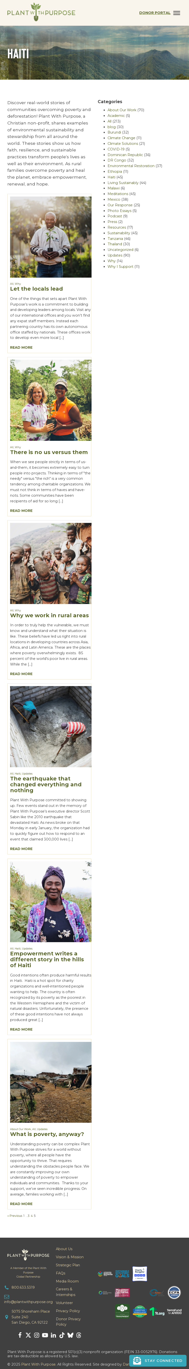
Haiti (18, 773)
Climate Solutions (123, 143)
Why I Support (120, 266)
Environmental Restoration (131, 166)
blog (112, 127)
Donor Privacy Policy (68, 1322)
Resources (117, 227)
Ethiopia (115, 171)
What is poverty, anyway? (47, 1134)
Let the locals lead (36, 288)
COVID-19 (116, 149)
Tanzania (115, 238)
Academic (116, 115)
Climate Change (121, 138)
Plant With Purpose (38, 1364)
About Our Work (20, 1129)
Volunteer (64, 1303)
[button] (158, 1361)
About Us (64, 1249)
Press (112, 222)
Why (18, 283)
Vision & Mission (70, 1257)
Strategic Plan (68, 1265)
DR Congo (117, 160)
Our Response (120, 205)
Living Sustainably (123, 183)
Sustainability (119, 233)
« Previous (14, 1216)
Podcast (115, 216)
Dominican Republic (125, 155)
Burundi (114, 132)
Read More (21, 347)
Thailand (115, 244)
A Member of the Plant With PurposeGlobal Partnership (28, 1272)
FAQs (60, 1273)
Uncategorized (120, 249)
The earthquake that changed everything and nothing (46, 784)
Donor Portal (155, 13)
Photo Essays (119, 211)
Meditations (118, 194)
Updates (27, 773)
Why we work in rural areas (49, 615)
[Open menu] (177, 13)
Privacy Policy (68, 1311)
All (12, 283)
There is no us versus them (49, 452)
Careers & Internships (65, 1292)
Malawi (114, 188)
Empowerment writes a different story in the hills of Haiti (47, 959)
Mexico (114, 199)
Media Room (67, 1281)
